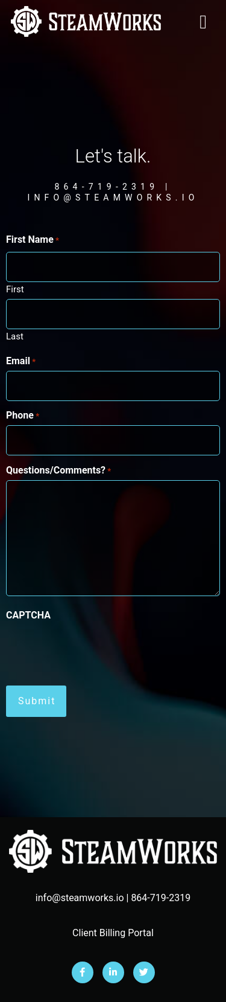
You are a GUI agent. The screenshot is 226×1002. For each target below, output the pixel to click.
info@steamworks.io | (83, 898)
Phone (22, 415)
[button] (203, 21)
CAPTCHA (28, 615)
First (15, 289)
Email (21, 361)
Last (15, 336)
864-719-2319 (160, 898)
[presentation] (97, 648)
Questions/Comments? (58, 470)
